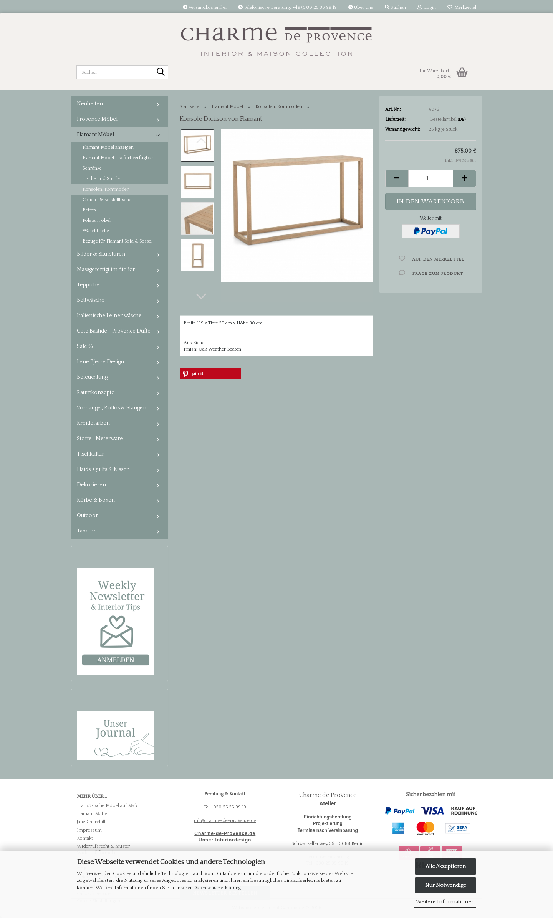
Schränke (92, 168)
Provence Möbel (97, 119)
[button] (201, 296)
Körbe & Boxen (96, 500)
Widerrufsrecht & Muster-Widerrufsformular (104, 849)
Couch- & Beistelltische (107, 199)
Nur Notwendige (445, 885)
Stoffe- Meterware (100, 439)
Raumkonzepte (95, 392)
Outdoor (87, 515)
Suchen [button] (395, 7)
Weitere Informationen (445, 902)
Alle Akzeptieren (446, 866)
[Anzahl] (430, 178)
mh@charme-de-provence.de (225, 820)
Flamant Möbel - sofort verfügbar (118, 157)
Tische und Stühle (101, 178)
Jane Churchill (91, 821)
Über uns (360, 7)
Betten (89, 210)
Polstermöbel (97, 220)
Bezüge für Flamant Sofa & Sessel (117, 241)
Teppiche (88, 285)
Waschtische (96, 230)
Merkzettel (461, 7)
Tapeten (87, 531)
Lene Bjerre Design (100, 362)
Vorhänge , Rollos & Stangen (111, 408)
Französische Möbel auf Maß (107, 805)
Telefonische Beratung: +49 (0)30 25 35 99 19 (287, 7)
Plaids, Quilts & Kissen (103, 469)
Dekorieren (91, 485)
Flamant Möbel (95, 134)
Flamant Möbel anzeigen (108, 147)
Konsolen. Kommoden (106, 189)
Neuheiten (90, 104)
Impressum (89, 830)
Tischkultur (90, 454)
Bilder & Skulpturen (101, 254)
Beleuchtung (92, 377)
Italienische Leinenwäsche (109, 316)
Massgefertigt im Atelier (106, 269)
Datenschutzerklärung (217, 887)
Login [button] (426, 7)
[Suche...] (161, 73)
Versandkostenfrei (205, 7)
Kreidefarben (93, 423)
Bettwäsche (90, 300)
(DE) (461, 119)
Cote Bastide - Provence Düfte (114, 331)
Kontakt (85, 838)
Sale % (85, 346)
